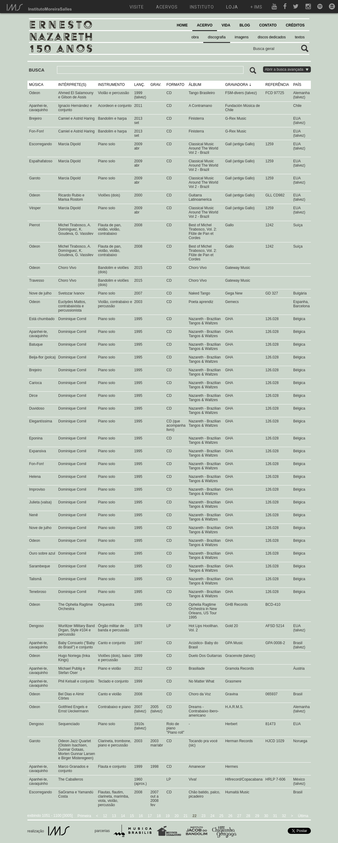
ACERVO (204, 25)
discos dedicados (272, 37)
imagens (241, 37)
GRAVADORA (236, 85)
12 (105, 816)
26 (230, 816)
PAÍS (297, 85)
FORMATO (175, 85)
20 (177, 816)
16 (141, 816)
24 (212, 816)
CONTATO (267, 25)
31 (275, 816)
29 (257, 816)
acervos (167, 7)
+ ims (256, 7)
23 (203, 816)
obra (195, 37)
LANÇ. (139, 85)
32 (284, 816)
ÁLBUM (195, 85)
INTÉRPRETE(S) (72, 85)
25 (221, 816)
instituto (202, 7)
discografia (217, 37)
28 (248, 816)
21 (185, 816)
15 (132, 816)
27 (239, 816)
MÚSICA (36, 85)
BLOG (245, 25)
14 (123, 816)
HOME (182, 25)
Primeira (84, 816)
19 (167, 816)
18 (159, 816)
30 (266, 816)
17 (150, 816)
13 (114, 816)
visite (137, 7)
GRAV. (155, 85)
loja (232, 7)
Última (303, 816)
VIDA (226, 25)
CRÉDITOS (295, 25)
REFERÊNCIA (277, 85)
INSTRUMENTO (111, 85)
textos (299, 37)
